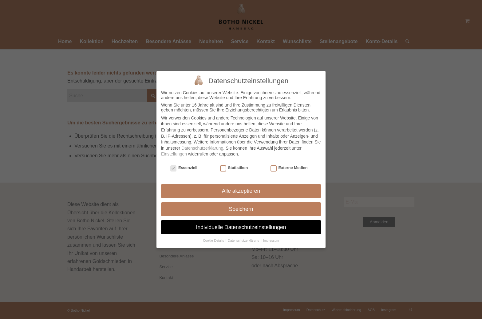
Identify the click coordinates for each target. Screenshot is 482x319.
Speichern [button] (241, 208)
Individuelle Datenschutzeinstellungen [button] (241, 227)
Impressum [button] (271, 240)
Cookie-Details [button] (214, 240)
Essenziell (183, 167)
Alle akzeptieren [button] (241, 190)
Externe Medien (289, 167)
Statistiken (234, 167)
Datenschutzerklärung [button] (244, 240)
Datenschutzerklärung (202, 147)
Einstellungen (174, 153)
